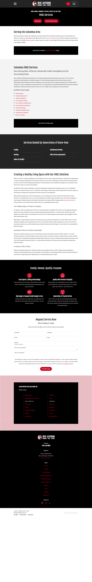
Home (46, 530)
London (51, 477)
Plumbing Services (46, 543)
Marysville (28, 480)
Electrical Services (46, 546)
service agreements (53, 38)
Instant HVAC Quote (51, 21)
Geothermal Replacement (22, 110)
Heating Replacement (21, 96)
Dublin (26, 471)
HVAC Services (46, 536)
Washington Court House (32, 462)
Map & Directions (46, 522)
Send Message (46, 369)
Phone (15, 337)
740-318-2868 (46, 510)
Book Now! (74, 3)
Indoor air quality (20, 115)
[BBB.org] (49, 567)
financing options (30, 40)
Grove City (52, 474)
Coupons (46, 556)
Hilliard (27, 477)
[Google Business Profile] (42, 567)
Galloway (51, 471)
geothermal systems (69, 200)
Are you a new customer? (20, 347)
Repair (21, 93)
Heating (18, 93)
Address (16, 342)
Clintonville (28, 468)
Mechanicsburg (53, 480)
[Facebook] (46, 567)
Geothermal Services (46, 540)
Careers (46, 549)
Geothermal (19, 108)
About (46, 533)
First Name (16, 332)
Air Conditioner (20, 100)
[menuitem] (16, 579)
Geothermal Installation (22, 112)
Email (48, 337)
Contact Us (46, 559)
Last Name (49, 332)
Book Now (38, 21)
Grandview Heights (30, 474)
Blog (46, 553)
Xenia (50, 462)
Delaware (51, 468)
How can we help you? (19, 352)
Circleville (51, 459)
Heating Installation (21, 98)
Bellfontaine (28, 459)
